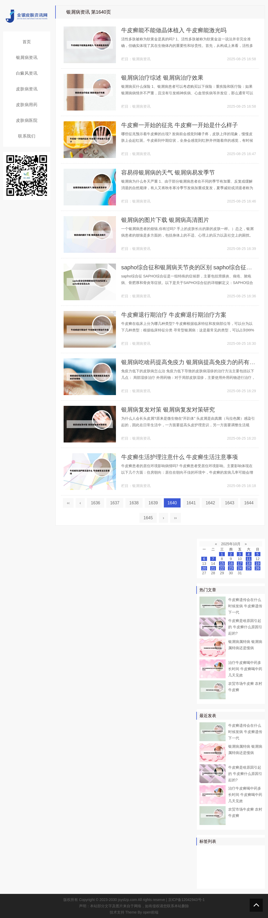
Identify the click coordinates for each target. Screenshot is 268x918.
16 (231, 563)
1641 (191, 503)
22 (222, 568)
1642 (210, 503)
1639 (153, 503)
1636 (95, 503)
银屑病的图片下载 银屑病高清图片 (165, 220)
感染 (241, 874)
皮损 (230, 874)
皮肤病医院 (27, 120)
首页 (27, 42)
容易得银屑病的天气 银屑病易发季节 (168, 172)
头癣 (253, 874)
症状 (204, 881)
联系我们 (26, 136)
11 (249, 559)
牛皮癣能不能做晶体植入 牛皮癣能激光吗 (173, 30)
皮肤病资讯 (27, 89)
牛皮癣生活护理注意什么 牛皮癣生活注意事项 (179, 457)
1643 (229, 503)
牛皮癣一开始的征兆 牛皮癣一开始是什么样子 (179, 125)
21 (213, 568)
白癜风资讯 (27, 73)
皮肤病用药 (27, 104)
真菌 (227, 859)
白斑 (241, 866)
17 (240, 563)
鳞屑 (204, 866)
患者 (256, 851)
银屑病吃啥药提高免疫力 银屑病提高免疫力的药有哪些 (191, 362)
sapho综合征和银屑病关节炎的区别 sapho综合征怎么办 (192, 267)
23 (231, 568)
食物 (215, 881)
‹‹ (68, 503)
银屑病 (206, 851)
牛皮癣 (232, 851)
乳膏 (238, 881)
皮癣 (227, 881)
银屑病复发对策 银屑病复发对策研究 (168, 409)
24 (240, 568)
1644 (249, 503)
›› (175, 518)
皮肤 (245, 851)
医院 (215, 859)
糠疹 (249, 881)
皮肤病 (239, 859)
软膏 (215, 866)
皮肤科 (206, 874)
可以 (253, 859)
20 (204, 568)
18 (249, 563)
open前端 (150, 912)
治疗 (219, 851)
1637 (115, 503)
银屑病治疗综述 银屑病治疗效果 (162, 77)
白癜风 (228, 866)
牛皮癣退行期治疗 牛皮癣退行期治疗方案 (173, 315)
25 (249, 568)
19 (257, 563)
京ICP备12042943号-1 (186, 900)
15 (222, 563)
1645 (148, 518)
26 (257, 568)
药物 (204, 859)
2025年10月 (231, 544)
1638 (134, 503)
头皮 (219, 874)
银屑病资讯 (27, 57)
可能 (253, 866)
